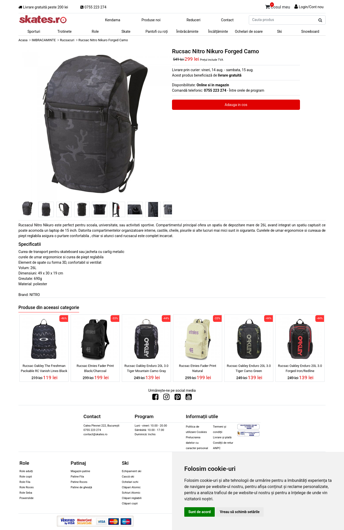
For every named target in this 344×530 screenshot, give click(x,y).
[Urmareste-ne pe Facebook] (155, 398)
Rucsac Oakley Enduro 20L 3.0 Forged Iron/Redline (300, 368)
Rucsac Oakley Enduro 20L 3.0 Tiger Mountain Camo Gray (146, 368)
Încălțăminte (218, 31)
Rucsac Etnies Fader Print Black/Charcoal (95, 368)
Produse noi (151, 20)
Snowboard (310, 31)
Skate (125, 31)
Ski (279, 31)
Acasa (23, 40)
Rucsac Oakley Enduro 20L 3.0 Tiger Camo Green (249, 368)
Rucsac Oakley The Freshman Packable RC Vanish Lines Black (44, 368)
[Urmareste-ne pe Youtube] (189, 398)
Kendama (112, 20)
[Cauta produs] (320, 20)
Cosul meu (277, 6)
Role (95, 31)
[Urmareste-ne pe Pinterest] (178, 398)
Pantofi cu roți (157, 31)
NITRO (34, 295)
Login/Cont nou (311, 7)
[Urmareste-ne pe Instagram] (166, 398)
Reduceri (194, 20)
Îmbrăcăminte (187, 31)
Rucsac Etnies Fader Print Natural (197, 368)
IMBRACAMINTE (44, 40)
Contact (227, 20)
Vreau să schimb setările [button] (240, 512)
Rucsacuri (67, 40)
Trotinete (64, 31)
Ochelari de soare (249, 31)
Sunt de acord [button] (199, 512)
